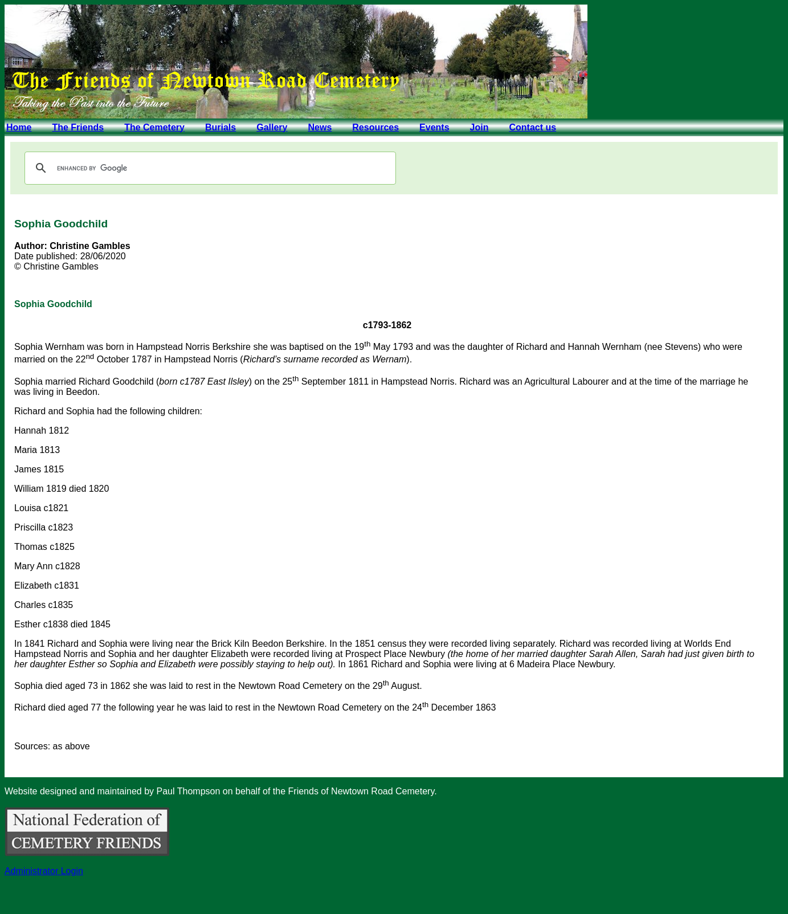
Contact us (532, 127)
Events (434, 127)
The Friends (78, 127)
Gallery (271, 127)
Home (18, 127)
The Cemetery (154, 127)
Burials (220, 127)
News (320, 127)
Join (479, 127)
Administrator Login (44, 871)
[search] (208, 168)
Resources (375, 127)
